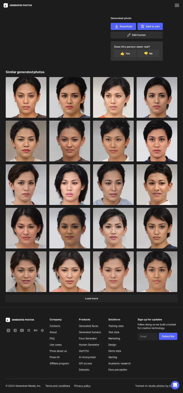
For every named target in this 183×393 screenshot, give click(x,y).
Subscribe (168, 336)
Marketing (114, 338)
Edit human (136, 35)
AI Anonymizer (87, 357)
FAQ (52, 338)
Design (112, 344)
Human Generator (89, 344)
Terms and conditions (57, 385)
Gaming (112, 357)
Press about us (58, 350)
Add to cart (150, 26)
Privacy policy (82, 385)
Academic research (119, 363)
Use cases (55, 344)
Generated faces (88, 325)
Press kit (54, 357)
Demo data (114, 350)
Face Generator (88, 338)
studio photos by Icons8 (163, 385)
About (53, 332)
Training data (116, 325)
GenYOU (84, 350)
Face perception (117, 369)
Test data (113, 332)
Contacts (55, 325)
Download (123, 26)
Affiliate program (59, 363)
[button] (175, 385)
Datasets (84, 369)
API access (85, 363)
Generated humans (90, 332)
